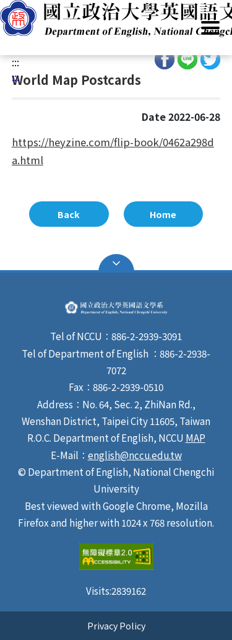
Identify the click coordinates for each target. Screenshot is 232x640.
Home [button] (163, 214)
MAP (195, 437)
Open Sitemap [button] (116, 263)
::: (15, 62)
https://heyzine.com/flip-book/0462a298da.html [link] (113, 151)
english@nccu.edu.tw (135, 455)
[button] (116, 18)
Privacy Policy (116, 625)
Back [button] (69, 214)
